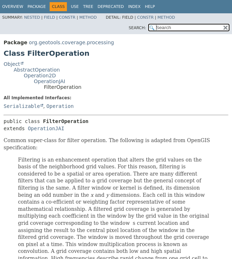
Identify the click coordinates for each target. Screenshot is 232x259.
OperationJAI (49, 81)
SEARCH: (137, 28)
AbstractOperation (37, 70)
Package (37, 6)
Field (49, 17)
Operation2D (40, 75)
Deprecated (110, 6)
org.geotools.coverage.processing (71, 42)
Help (150, 6)
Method (88, 17)
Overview (12, 6)
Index (134, 6)
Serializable (22, 106)
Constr (67, 17)
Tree (88, 6)
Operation (60, 106)
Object (12, 64)
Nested (32, 17)
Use (75, 6)
